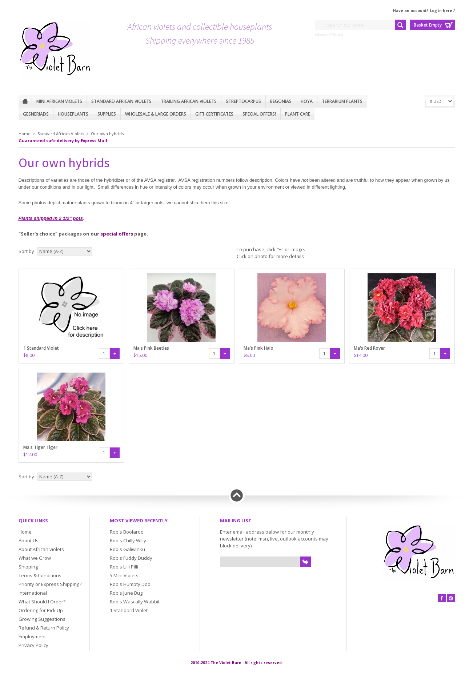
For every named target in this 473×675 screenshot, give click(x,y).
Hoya (307, 101)
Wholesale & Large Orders (155, 114)
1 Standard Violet (41, 348)
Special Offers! (259, 114)
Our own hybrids (107, 133)
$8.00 (29, 355)
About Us (29, 540)
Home (25, 101)
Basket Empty (428, 25)
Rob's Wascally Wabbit (135, 601)
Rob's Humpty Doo (130, 584)
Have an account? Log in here (422, 10)
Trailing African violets (189, 101)
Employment (32, 636)
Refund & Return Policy (44, 627)
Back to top (236, 495)
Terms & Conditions (40, 575)
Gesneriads (36, 114)
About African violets (41, 549)
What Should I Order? (42, 601)
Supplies (106, 114)
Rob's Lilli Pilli (124, 566)
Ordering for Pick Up (41, 610)
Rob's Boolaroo (127, 532)
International (33, 593)
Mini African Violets (59, 101)
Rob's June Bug (126, 593)
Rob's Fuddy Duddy (131, 558)
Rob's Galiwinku (127, 549)
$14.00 (361, 355)
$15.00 (140, 355)
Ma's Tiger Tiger (40, 447)
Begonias (281, 101)
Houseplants (73, 114)
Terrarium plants (342, 101)
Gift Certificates (214, 114)
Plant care (297, 114)
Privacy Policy (33, 645)
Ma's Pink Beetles (151, 348)
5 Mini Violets (124, 575)
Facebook (442, 598)
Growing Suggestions (42, 619)
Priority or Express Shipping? (50, 584)
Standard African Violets (121, 101)
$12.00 (30, 454)
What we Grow (35, 558)
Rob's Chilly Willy (128, 540)
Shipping (28, 566)
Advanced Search (329, 34)
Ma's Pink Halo (258, 348)
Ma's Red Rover (369, 348)
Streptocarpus (243, 101)
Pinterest (451, 598)
